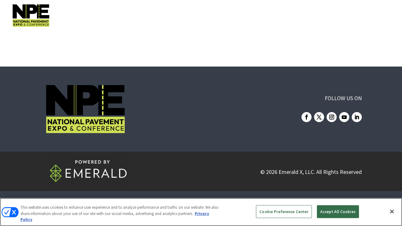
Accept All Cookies (337, 211)
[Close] (392, 211)
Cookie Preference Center (283, 211)
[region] (201, 212)
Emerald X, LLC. (297, 171)
